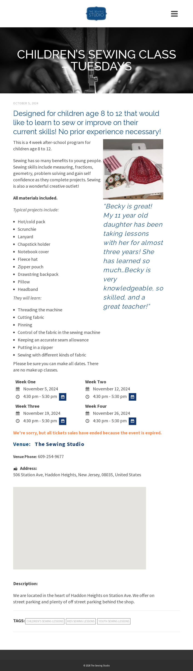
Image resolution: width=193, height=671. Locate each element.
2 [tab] (130, 197)
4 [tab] (141, 197)
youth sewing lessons (114, 621)
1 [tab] (125, 197)
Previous (107, 169)
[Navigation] (174, 13)
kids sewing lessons (80, 621)
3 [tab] (136, 197)
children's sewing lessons (45, 621)
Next (158, 169)
